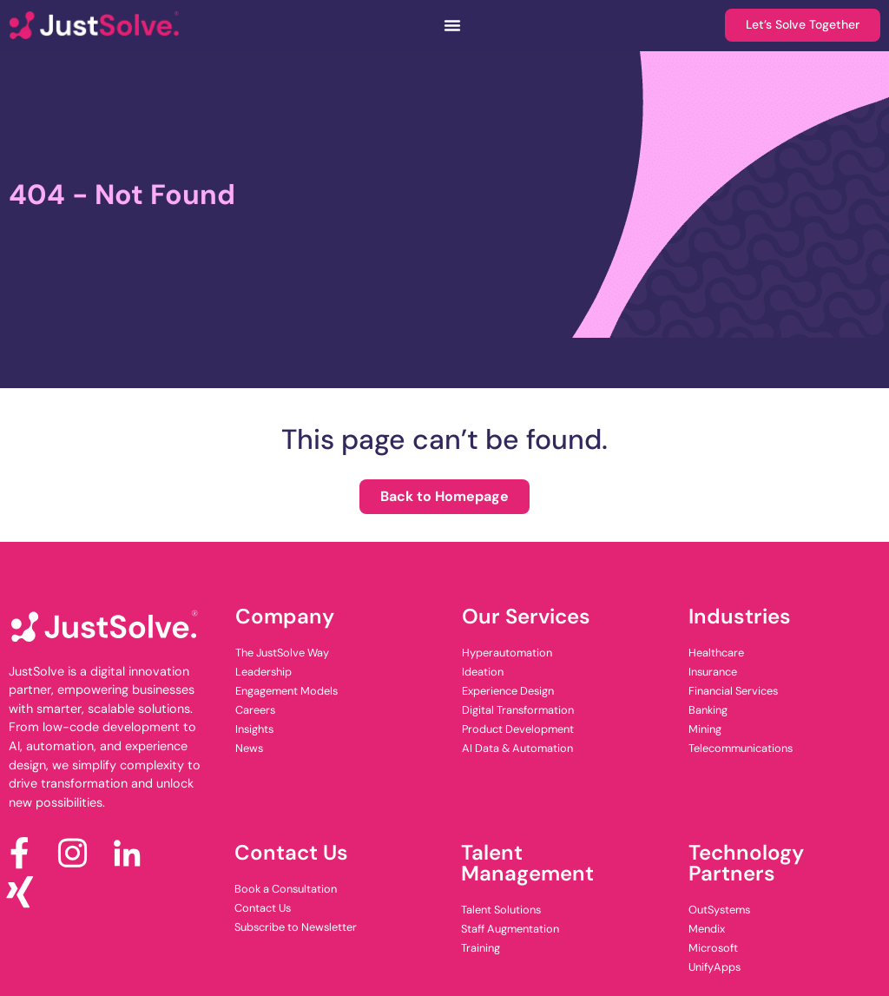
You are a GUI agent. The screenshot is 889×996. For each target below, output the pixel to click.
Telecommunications (740, 748)
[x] (26, 892)
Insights (254, 729)
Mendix (706, 928)
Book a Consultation (285, 888)
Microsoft (713, 947)
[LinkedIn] (133, 853)
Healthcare (716, 652)
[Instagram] (79, 853)
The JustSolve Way (282, 652)
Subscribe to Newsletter (295, 927)
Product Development (518, 729)
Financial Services (733, 690)
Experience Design (508, 690)
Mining (704, 729)
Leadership (263, 671)
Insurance (712, 671)
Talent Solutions (501, 909)
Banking (708, 709)
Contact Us (262, 907)
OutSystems (719, 909)
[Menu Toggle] (451, 25)
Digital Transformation (518, 709)
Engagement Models (286, 690)
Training (480, 947)
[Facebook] (26, 853)
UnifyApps (714, 967)
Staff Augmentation (510, 928)
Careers (255, 709)
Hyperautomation (507, 652)
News (249, 748)
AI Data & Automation (517, 748)
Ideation (483, 671)
